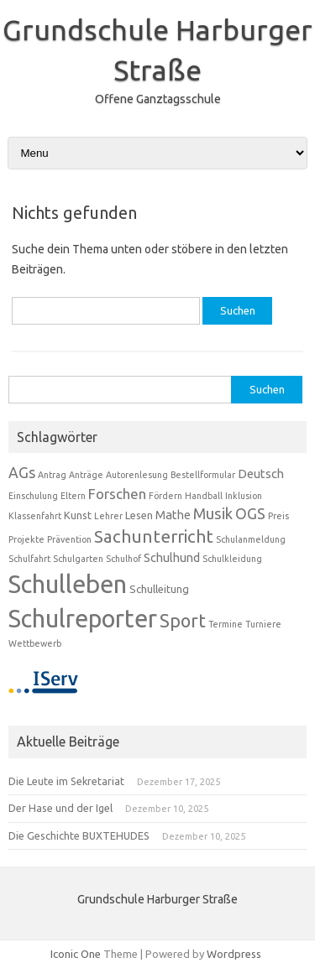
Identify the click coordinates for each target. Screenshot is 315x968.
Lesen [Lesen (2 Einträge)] (139, 515)
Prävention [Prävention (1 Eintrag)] (69, 539)
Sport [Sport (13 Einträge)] (183, 621)
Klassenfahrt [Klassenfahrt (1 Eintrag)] (34, 516)
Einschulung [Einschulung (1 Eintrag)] (33, 496)
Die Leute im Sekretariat (66, 781)
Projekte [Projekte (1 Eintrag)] (26, 539)
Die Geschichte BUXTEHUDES (79, 835)
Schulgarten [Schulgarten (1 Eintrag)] (78, 559)
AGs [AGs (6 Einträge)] (21, 473)
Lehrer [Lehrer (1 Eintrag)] (108, 516)
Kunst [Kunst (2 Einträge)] (78, 515)
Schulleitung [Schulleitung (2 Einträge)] (159, 589)
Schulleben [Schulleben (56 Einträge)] (67, 584)
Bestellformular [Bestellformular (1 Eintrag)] (203, 475)
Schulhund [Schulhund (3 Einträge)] (172, 557)
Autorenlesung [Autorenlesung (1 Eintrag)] (137, 475)
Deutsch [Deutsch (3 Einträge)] (261, 473)
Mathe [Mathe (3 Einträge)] (173, 514)
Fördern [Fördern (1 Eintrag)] (165, 496)
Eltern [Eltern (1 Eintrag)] (73, 496)
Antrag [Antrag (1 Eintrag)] (52, 475)
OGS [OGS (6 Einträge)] (250, 514)
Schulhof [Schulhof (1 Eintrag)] (123, 559)
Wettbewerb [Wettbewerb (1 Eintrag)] (34, 643)
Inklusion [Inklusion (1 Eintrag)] (243, 496)
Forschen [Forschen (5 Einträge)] (117, 494)
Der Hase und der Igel (60, 808)
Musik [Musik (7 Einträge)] (213, 513)
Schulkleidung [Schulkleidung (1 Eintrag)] (232, 559)
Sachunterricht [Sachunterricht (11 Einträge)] (153, 536)
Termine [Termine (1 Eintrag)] (225, 624)
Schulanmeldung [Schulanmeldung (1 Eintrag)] (251, 539)
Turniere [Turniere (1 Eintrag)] (263, 624)
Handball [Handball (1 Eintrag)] (204, 496)
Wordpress (234, 954)
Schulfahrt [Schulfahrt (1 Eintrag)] (29, 559)
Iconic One (75, 954)
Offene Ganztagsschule (158, 99)
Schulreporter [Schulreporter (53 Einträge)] (82, 618)
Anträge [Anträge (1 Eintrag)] (86, 475)
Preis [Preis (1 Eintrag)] (278, 516)
